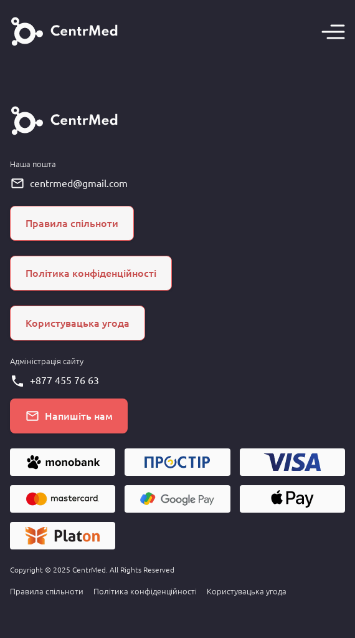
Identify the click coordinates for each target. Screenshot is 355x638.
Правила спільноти (46, 591)
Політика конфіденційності (145, 591)
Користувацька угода (246, 591)
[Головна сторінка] (64, 31)
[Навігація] (333, 32)
